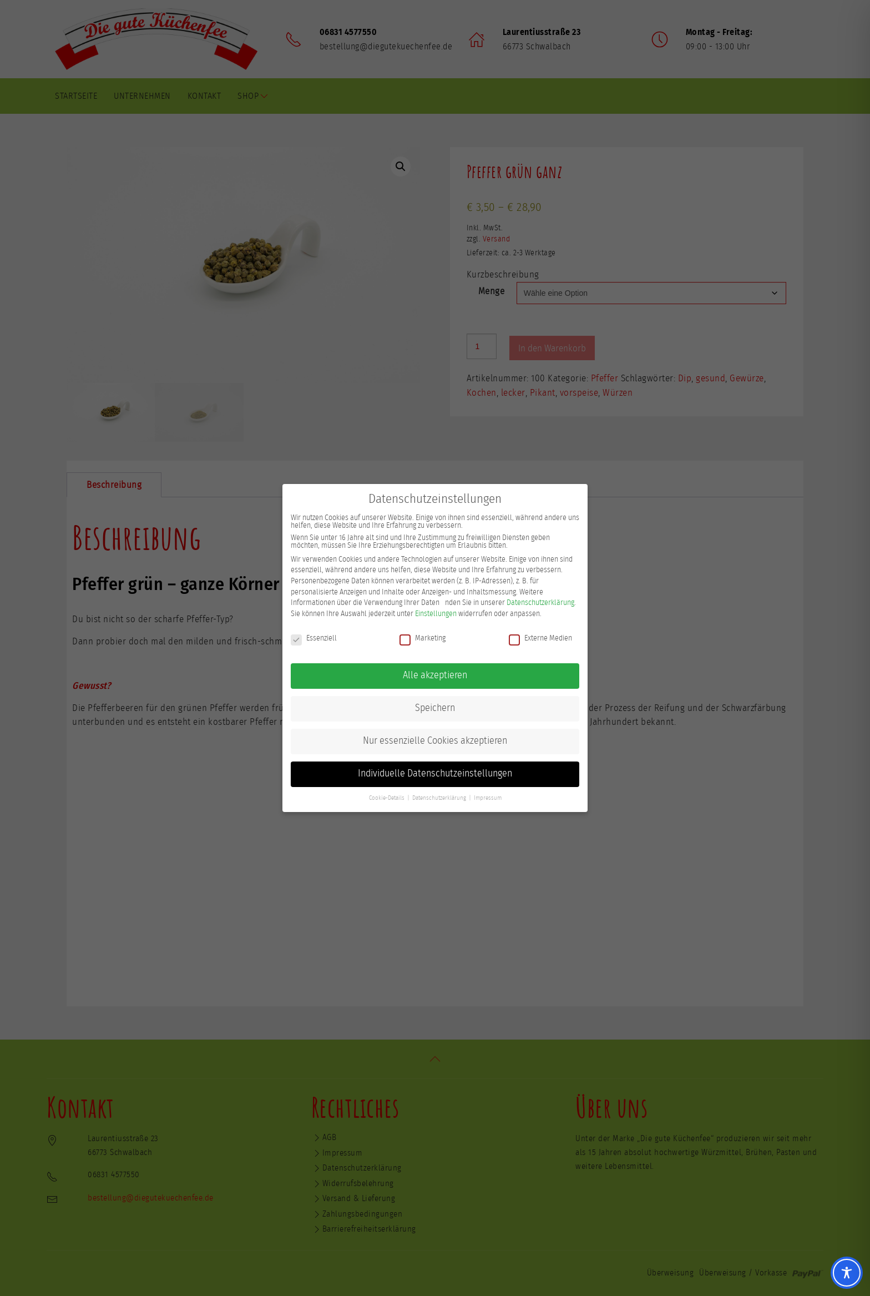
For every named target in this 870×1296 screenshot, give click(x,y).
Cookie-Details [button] (386, 797)
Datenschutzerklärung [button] (439, 797)
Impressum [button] (488, 797)
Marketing (422, 637)
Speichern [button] (435, 707)
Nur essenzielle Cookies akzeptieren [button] (435, 740)
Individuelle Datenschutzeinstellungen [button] (435, 773)
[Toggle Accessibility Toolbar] (847, 1273)
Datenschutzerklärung (540, 602)
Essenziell (314, 637)
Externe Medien (540, 637)
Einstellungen (436, 612)
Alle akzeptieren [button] (435, 674)
